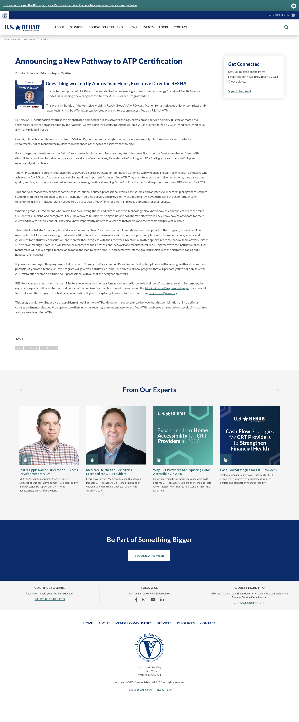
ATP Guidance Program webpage (167, 288)
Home (88, 623)
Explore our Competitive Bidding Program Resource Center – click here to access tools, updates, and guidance (70, 5)
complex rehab (49, 348)
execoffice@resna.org (163, 293)
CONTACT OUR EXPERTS (249, 602)
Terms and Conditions (139, 689)
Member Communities (133, 623)
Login (163, 27)
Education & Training (106, 27)
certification (32, 348)
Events (148, 27)
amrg (19, 348)
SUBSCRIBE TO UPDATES (50, 599)
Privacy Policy (164, 689)
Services (76, 27)
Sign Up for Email (239, 91)
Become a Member (149, 555)
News (133, 27)
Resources (186, 623)
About (59, 27)
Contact (181, 27)
